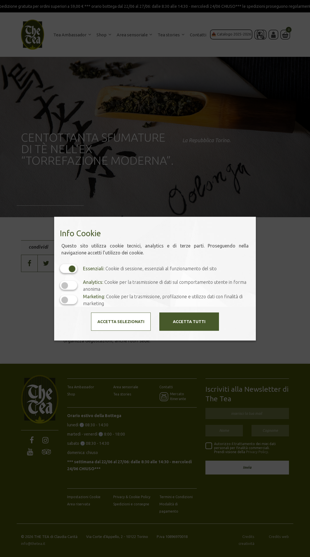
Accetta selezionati (120, 321)
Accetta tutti (189, 321)
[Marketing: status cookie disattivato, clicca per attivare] (68, 299)
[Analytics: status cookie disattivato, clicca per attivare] (68, 285)
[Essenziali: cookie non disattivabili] (68, 268)
